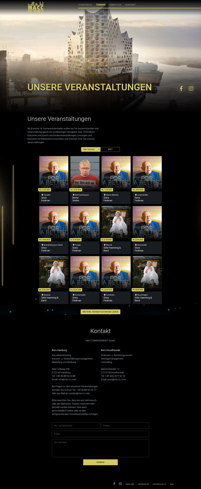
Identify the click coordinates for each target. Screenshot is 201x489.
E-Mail (57, 434)
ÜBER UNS (129, 484)
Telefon (106, 426)
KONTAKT (130, 4)
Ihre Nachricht (60, 442)
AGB (172, 484)
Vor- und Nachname (63, 426)
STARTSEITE (85, 4)
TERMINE (101, 4)
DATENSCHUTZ (159, 484)
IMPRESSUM (143, 484)
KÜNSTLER (115, 4)
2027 (110, 149)
